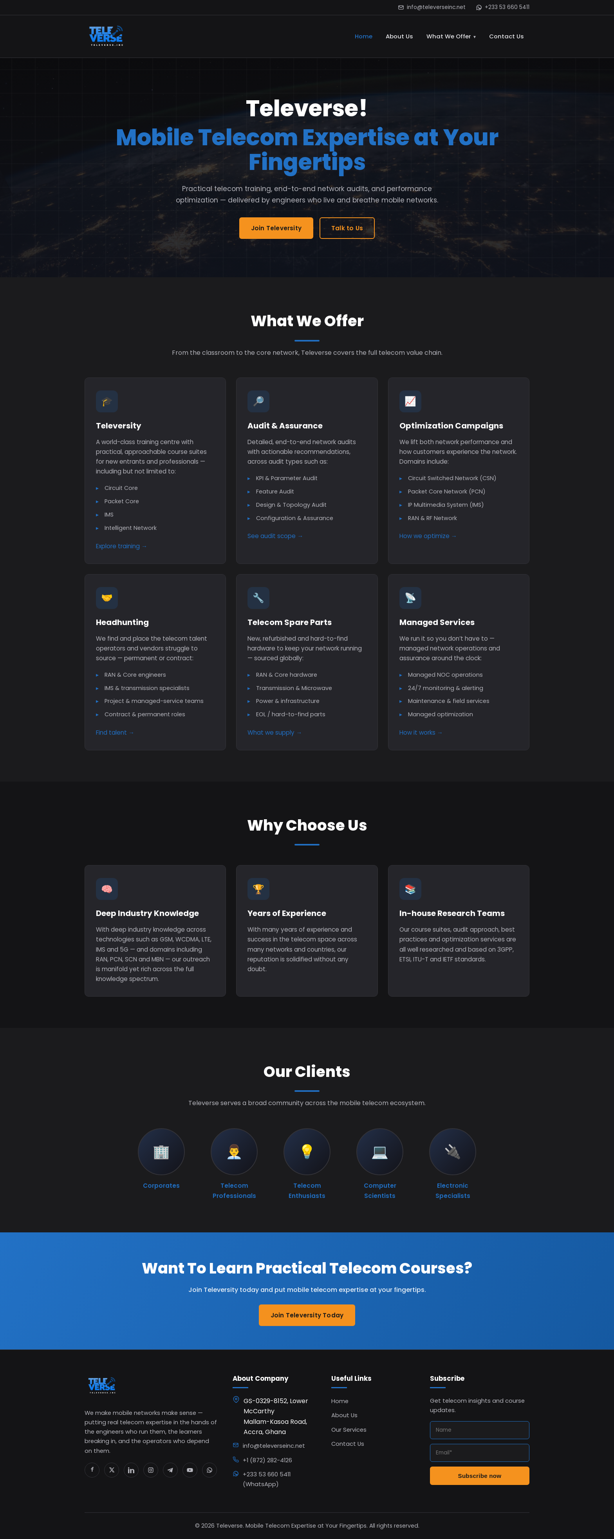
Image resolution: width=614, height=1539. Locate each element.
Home (363, 36)
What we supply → (274, 736)
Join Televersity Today (307, 1318)
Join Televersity (276, 228)
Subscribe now (480, 1475)
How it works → (421, 736)
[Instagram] (150, 1470)
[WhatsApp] (209, 1470)
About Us (399, 36)
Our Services (349, 1430)
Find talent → (115, 736)
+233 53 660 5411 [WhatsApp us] (502, 7)
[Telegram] (170, 1470)
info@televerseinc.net (432, 7)
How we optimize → (428, 539)
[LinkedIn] (131, 1470)
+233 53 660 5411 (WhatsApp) (267, 1479)
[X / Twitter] (111, 1470)
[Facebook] (92, 1470)
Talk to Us (347, 228)
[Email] (479, 1453)
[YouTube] (189, 1470)
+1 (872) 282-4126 (267, 1460)
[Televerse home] (106, 36)
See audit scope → (275, 539)
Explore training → (121, 549)
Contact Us (506, 36)
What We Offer (448, 36)
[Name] (479, 1430)
